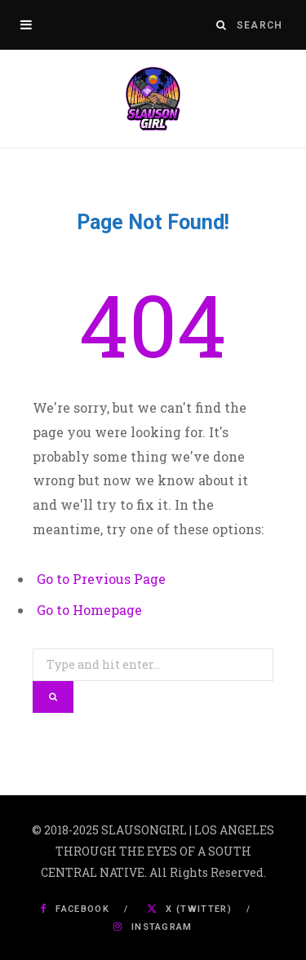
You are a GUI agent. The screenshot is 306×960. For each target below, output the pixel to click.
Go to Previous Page (101, 578)
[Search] (222, 25)
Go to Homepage (89, 609)
